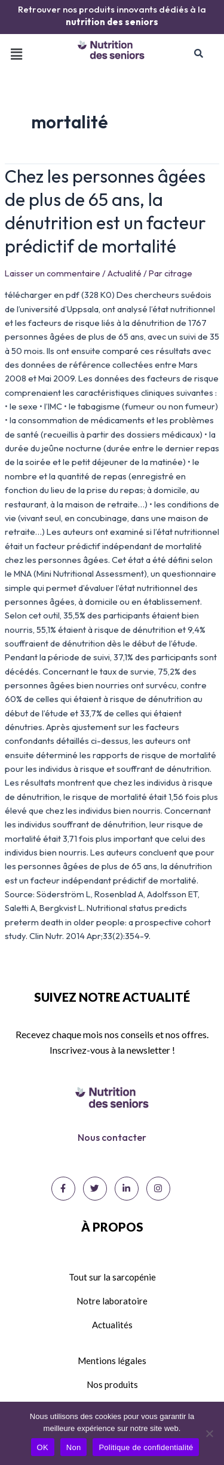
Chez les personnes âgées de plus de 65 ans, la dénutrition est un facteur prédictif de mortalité (105, 211)
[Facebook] (63, 1189)
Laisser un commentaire (52, 273)
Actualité (125, 273)
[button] (16, 54)
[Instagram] (158, 1189)
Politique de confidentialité (146, 1447)
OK (42, 1447)
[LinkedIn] (127, 1189)
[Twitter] (95, 1189)
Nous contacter (112, 1137)
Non (73, 1447)
